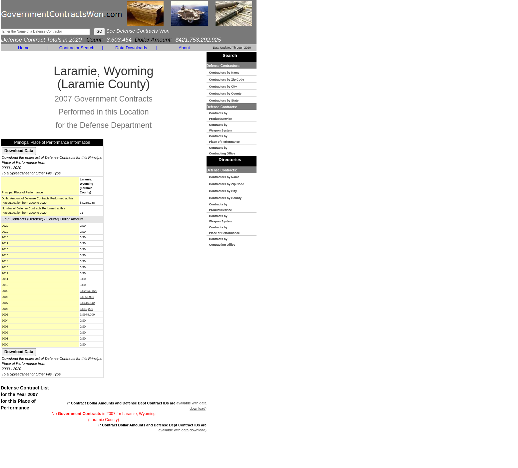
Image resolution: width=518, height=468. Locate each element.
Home (24, 47)
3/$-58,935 (87, 297)
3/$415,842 (87, 303)
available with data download (182, 430)
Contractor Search (77, 47)
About (184, 47)
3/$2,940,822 (89, 291)
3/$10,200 (86, 309)
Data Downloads (131, 47)
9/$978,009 (87, 314)
